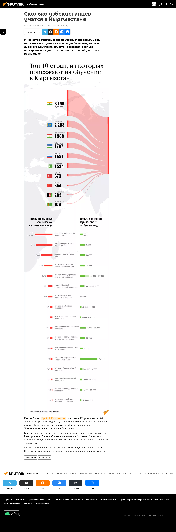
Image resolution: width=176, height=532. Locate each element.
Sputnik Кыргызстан (53, 418)
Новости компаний (11, 503)
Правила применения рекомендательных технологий (144, 499)
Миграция (114, 473)
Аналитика (167, 473)
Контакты (20, 499)
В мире (73, 473)
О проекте (7, 499)
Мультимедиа (30, 457)
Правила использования (39, 499)
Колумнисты (152, 473)
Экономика (86, 473)
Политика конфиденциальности (68, 499)
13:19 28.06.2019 (31, 25)
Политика (61, 473)
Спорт (138, 473)
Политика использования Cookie (101, 499)
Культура (128, 473)
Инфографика (44, 457)
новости (48, 473)
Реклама (28, 503)
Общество (100, 473)
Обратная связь (42, 503)
